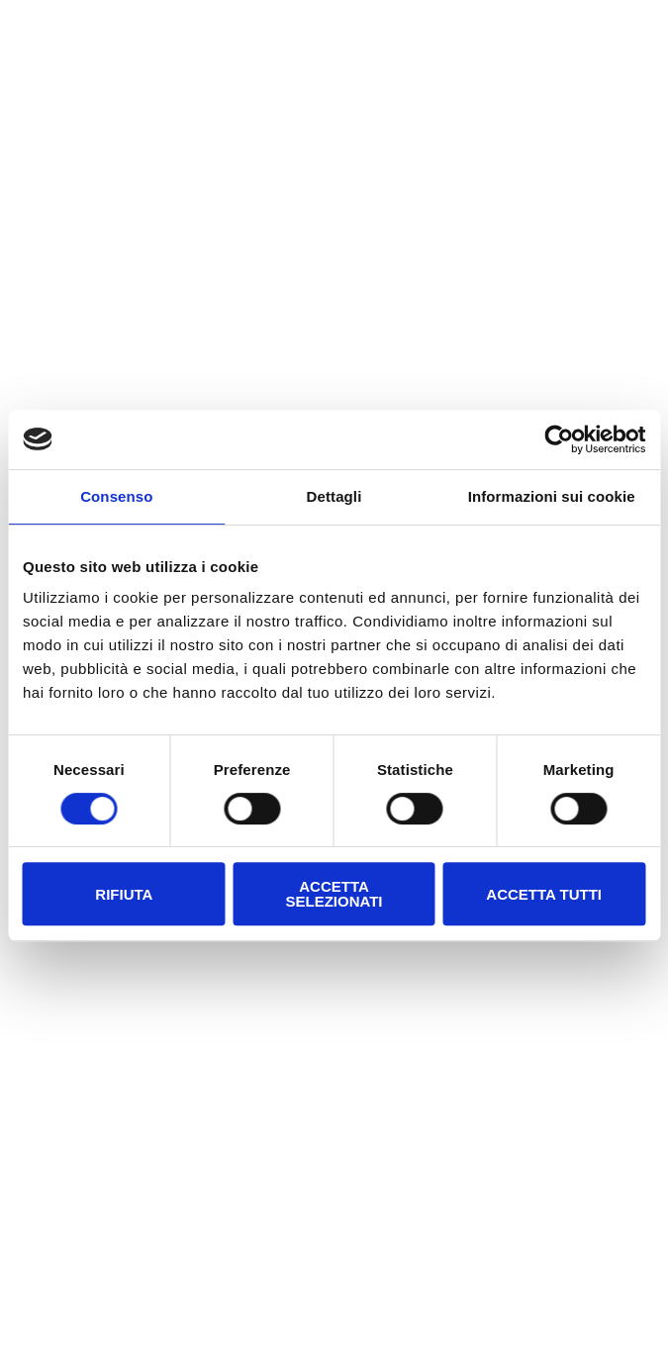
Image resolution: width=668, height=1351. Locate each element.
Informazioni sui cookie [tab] (551, 496)
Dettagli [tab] (334, 496)
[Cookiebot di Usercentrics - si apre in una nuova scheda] (558, 439)
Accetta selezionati (333, 894)
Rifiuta (123, 894)
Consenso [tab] (116, 496)
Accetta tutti (544, 894)
